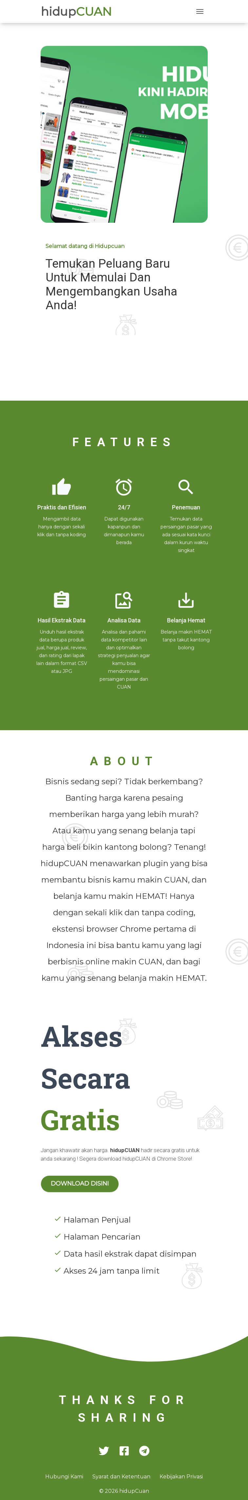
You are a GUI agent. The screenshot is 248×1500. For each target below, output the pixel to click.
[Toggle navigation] (200, 11)
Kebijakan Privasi (181, 1476)
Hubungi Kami (65, 1476)
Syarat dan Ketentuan (122, 1476)
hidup (76, 11)
